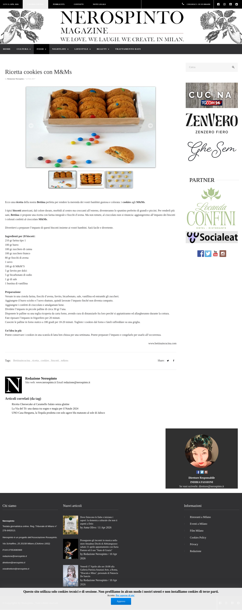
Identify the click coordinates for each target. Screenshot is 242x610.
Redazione (195, 551)
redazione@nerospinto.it (77, 382)
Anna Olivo (89, 527)
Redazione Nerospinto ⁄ (16, 79)
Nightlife (60, 49)
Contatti (79, 4)
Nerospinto (27, 603)
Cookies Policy (198, 537)
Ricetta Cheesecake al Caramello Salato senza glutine (40, 404)
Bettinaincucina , (22, 360)
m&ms (64, 360)
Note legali (99, 4)
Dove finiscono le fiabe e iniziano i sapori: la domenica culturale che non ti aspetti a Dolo (98, 520)
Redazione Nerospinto (41, 378)
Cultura (24, 49)
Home (7, 49)
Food (41, 49)
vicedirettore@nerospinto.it (16, 569)
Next (150, 125)
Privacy (194, 544)
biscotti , (56, 360)
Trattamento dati (128, 49)
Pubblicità (58, 4)
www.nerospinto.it (46, 382)
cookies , (46, 360)
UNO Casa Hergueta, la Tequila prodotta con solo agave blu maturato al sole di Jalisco (58, 412)
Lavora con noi (35, 4)
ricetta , (36, 360)
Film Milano (196, 530)
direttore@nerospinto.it (211, 486)
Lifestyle (83, 49)
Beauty (103, 49)
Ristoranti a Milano (200, 517)
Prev (31, 125)
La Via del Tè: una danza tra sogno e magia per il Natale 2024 (45, 408)
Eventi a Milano (198, 523)
